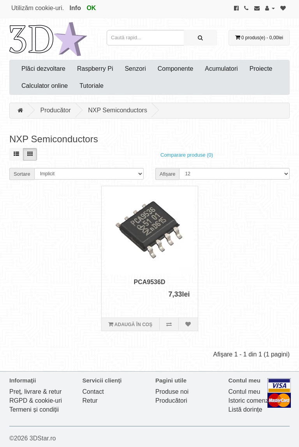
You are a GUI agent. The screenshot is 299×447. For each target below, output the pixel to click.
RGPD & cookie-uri (35, 400)
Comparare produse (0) (186, 155)
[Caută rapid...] (200, 37)
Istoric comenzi (249, 400)
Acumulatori (221, 68)
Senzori (135, 68)
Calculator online (44, 85)
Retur (90, 400)
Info (75, 8)
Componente (175, 68)
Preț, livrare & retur (35, 391)
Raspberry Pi (95, 68)
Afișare (167, 174)
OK (91, 8)
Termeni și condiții (34, 409)
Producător (55, 110)
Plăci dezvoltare (43, 68)
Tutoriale (91, 85)
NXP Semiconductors (117, 110)
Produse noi (171, 391)
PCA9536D (149, 282)
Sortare (22, 174)
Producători (171, 400)
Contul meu (244, 391)
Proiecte (261, 68)
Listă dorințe (245, 409)
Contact (93, 391)
